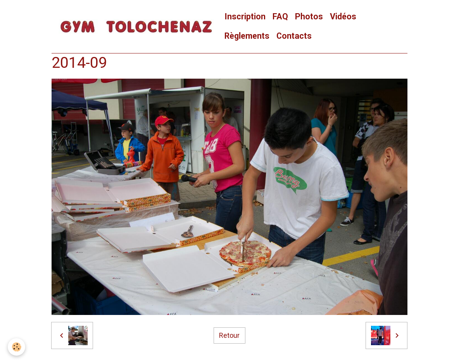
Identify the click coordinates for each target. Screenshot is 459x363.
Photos (309, 16)
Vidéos (343, 16)
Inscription (245, 16)
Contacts (294, 36)
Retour (229, 335)
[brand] (136, 26)
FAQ (280, 16)
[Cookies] (16, 347)
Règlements (246, 36)
